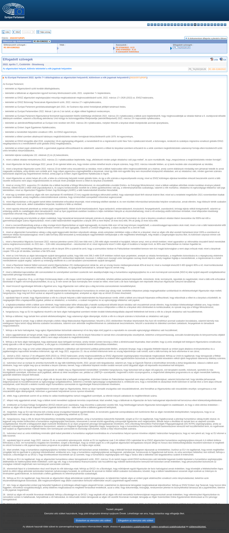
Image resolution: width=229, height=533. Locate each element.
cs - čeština (155, 24)
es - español (152, 24)
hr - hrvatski (181, 24)
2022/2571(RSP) (17, 38)
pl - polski (205, 24)
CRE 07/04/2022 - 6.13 (126, 50)
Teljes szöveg (45, 32)
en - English (171, 24)
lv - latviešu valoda (188, 24)
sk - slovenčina (215, 24)
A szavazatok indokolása (127, 52)
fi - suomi (221, 24)
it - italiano (185, 24)
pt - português (208, 24)
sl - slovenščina (218, 24)
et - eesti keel (165, 24)
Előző (18, 32)
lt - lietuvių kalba (191, 24)
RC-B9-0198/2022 (12, 47)
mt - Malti (198, 24)
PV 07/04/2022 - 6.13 (125, 47)
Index (7, 32)
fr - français (175, 24)
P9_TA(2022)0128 (182, 47)
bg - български (148, 24)
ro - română (211, 24)
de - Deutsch (161, 24)
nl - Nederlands (201, 24)
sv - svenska (225, 24)
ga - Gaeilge (178, 24)
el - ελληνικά (168, 24)
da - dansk (158, 24)
